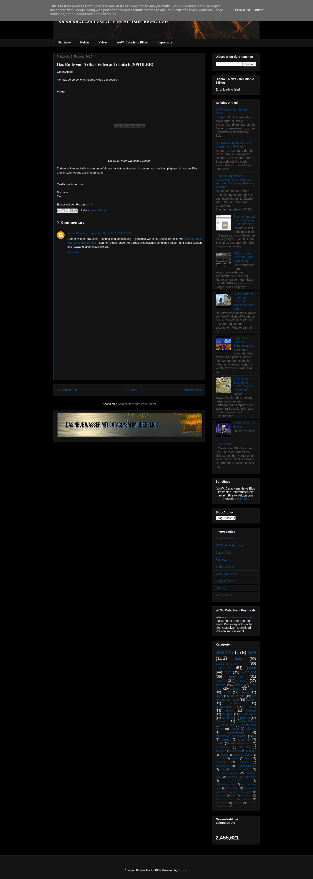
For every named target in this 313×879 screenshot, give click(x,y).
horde (238, 685)
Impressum (164, 42)
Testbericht (222, 765)
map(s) (244, 692)
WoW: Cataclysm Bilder (132, 42)
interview (221, 750)
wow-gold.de (224, 595)
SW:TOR (244, 747)
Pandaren (221, 795)
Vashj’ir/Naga (247, 721)
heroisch (229, 710)
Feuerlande (250, 788)
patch (251, 668)
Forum (223, 792)
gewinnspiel (222, 802)
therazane (236, 780)
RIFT (233, 795)
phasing (232, 776)
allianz (235, 688)
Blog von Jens (225, 581)
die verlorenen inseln (236, 697)
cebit (223, 769)
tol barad (251, 802)
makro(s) (237, 802)
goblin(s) (236, 676)
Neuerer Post (67, 390)
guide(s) (242, 681)
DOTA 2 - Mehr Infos (229, 545)
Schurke (227, 718)
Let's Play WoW (242, 792)
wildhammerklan (225, 784)
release (221, 685)
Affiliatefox (242, 499)
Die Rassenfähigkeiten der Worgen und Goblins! (233, 144)
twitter (220, 743)
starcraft (244, 739)
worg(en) (249, 672)
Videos (102, 42)
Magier (227, 714)
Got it (259, 10)
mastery (236, 750)
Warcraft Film (224, 799)
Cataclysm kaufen (242, 617)
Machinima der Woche (231, 736)
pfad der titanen (242, 754)
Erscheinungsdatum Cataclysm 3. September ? (244, 220)
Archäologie (223, 747)
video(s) (102, 210)
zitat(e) (221, 681)
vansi (71, 233)
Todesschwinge (246, 765)
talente (235, 758)
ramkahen (250, 776)
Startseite (64, 42)
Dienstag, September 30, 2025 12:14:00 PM (103, 233)
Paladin (251, 699)
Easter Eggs (232, 788)
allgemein (223, 668)
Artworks (221, 762)
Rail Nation (246, 795)
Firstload (221, 559)
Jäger (219, 696)
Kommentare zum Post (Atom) (137, 404)
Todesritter (238, 696)
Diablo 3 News (225, 566)
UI (254, 736)
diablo (235, 728)
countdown (235, 703)
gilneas (245, 718)
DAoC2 (220, 588)
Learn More (242, 10)
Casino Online (225, 538)
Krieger (251, 710)
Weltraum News (226, 574)
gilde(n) (251, 728)
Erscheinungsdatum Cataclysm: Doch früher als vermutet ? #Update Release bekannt (235, 181)
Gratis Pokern (225, 552)
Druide (227, 692)
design (224, 754)
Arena (248, 758)
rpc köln (220, 758)
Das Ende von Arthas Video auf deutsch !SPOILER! (105, 64)
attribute (251, 750)
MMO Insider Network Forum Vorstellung (244, 257)
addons (246, 799)
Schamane (248, 714)
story (253, 688)
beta (238, 659)
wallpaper (224, 806)
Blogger (183, 870)
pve (93, 210)
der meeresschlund (227, 773)
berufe (226, 739)
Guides (84, 42)
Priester (251, 706)
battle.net (227, 725)
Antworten (73, 252)
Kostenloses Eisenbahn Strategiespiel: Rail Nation (243, 384)
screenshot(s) (227, 663)
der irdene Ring (241, 769)
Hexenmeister (225, 706)
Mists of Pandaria (240, 743)
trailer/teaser (235, 732)
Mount (244, 762)
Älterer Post (193, 390)
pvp (227, 672)
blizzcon (221, 721)
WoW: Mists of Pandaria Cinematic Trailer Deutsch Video (244, 301)
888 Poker (225, 444)
